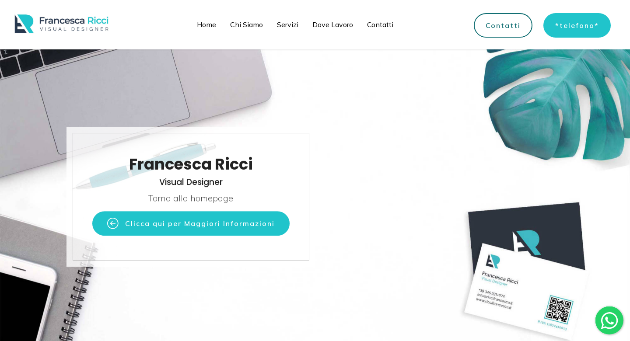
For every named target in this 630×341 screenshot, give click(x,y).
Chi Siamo (246, 24)
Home (206, 24)
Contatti (380, 24)
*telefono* (577, 25)
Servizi (287, 24)
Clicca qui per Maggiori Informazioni (191, 224)
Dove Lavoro (332, 24)
